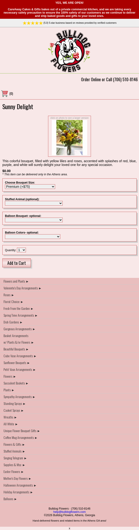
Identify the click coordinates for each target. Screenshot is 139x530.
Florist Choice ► (14, 301)
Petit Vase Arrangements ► (20, 369)
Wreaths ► (10, 417)
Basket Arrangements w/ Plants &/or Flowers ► (19, 339)
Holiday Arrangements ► (18, 491)
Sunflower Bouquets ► (17, 362)
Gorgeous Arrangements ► (20, 328)
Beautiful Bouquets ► (16, 348)
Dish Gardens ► (13, 321)
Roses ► (9, 294)
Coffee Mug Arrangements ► (21, 437)
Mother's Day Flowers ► (18, 478)
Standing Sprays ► (15, 403)
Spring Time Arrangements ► (21, 315)
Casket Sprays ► (14, 410)
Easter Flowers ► (14, 471)
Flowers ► (10, 376)
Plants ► (9, 389)
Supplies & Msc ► (14, 464)
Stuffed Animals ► (14, 451)
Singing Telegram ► (15, 457)
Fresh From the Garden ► (19, 308)
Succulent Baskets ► (16, 382)
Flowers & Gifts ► (14, 444)
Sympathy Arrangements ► (20, 396)
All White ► (11, 423)
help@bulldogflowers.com (69, 512)
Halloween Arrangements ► (20, 485)
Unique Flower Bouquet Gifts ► (22, 430)
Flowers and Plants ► (16, 281)
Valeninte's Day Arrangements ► (23, 287)
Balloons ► (10, 498)
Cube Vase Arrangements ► (20, 355)
